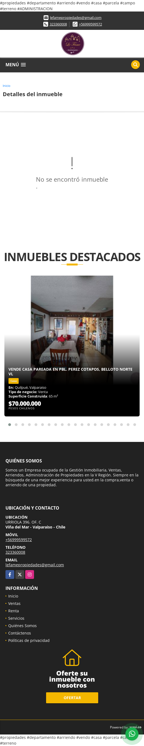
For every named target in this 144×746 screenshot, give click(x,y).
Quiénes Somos (22, 625)
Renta (13, 610)
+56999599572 (90, 24)
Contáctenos (19, 633)
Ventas (14, 603)
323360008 (58, 24)
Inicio (6, 86)
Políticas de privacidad (29, 640)
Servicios (16, 618)
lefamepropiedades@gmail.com (75, 17)
